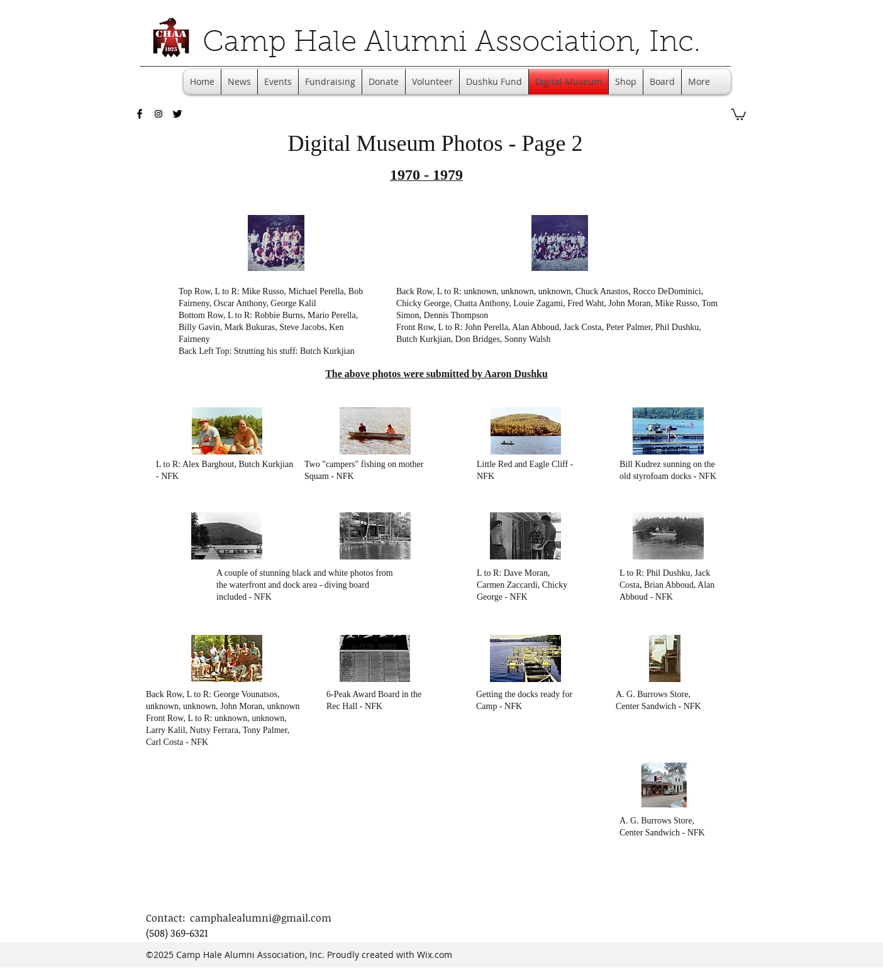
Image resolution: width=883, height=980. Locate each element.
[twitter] (177, 113)
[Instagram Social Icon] (158, 113)
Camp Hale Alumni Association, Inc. (452, 44)
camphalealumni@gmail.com (260, 918)
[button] (738, 113)
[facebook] (139, 113)
